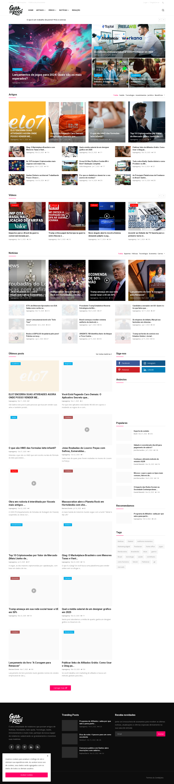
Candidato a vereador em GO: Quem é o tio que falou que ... (148, 307)
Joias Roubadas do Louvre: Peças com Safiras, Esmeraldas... (27, 293)
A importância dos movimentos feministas (145, 80)
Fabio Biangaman (85, 166)
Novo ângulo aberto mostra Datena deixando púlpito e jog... (104, 234)
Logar (145, 2)
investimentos (141, 95)
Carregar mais (60, 688)
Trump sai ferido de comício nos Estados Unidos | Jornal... (146, 335)
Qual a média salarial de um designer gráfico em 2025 (94, 148)
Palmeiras (145, 562)
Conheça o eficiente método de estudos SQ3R (146, 460)
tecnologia (130, 557)
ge (154, 562)
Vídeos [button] (52, 10)
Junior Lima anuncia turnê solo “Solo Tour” (41, 321)
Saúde (121, 95)
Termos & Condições (154, 777)
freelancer (138, 546)
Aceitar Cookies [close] (27, 775)
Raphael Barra (84, 753)
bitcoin (135, 562)
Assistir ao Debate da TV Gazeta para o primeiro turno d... (146, 234)
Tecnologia (130, 95)
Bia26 (136, 434)
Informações (21, 2)
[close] (48, 756)
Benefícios (159, 95)
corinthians (151, 557)
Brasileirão (135, 551)
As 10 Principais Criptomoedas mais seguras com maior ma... (41, 162)
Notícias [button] (64, 10)
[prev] (159, 19)
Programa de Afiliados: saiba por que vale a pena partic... (149, 515)
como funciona (123, 562)
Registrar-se (154, 2)
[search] (163, 10)
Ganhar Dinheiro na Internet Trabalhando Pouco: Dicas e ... (42, 176)
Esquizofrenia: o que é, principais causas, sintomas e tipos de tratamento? (58, 19)
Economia (152, 253)
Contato (11, 2)
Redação (76, 10)
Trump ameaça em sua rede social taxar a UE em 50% (104, 293)
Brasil (120, 557)
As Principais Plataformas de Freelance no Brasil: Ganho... (148, 176)
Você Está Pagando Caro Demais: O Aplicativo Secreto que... (67, 135)
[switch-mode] (163, 2)
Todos (115, 95)
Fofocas (135, 253)
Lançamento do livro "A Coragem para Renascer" (146, 293)
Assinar (161, 734)
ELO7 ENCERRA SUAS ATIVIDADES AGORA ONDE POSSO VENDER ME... (24, 133)
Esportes (127, 253)
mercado (121, 567)
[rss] (37, 747)
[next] (163, 19)
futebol (130, 541)
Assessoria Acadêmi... (138, 85)
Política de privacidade (37, 2)
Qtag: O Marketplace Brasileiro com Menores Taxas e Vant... (40, 148)
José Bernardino (139, 450)
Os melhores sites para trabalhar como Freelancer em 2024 (123, 52)
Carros (160, 253)
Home (30, 10)
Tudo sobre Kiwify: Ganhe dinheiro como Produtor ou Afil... (149, 162)
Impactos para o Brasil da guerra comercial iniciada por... (24, 234)
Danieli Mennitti (139, 464)
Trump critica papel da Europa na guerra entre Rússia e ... (67, 234)
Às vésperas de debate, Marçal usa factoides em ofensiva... (146, 321)
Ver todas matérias (104, 354)
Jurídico (151, 95)
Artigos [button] (41, 10)
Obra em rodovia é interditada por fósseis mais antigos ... (32, 503)
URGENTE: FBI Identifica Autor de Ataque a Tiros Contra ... (95, 335)
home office (150, 546)
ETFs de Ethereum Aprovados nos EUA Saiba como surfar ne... (41, 307)
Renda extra (122, 551)
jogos (161, 546)
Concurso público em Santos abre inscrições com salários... (94, 749)
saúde (140, 557)
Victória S (82, 740)
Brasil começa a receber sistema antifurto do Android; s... (92, 321)
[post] (50, 56)
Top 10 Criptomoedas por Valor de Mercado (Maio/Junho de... (145, 135)
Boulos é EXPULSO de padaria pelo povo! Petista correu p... (42, 335)
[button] (164, 95)
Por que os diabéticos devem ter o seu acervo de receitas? (94, 176)
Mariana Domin (55, 298)
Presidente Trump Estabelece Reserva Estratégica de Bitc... (94, 307)
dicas (145, 551)
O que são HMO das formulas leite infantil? (104, 135)
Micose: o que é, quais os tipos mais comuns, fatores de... (148, 474)
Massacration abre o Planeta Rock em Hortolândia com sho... (66, 293)
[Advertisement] (134, 401)
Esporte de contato (141, 431)
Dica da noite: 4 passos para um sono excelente (95, 736)
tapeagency (16, 83)
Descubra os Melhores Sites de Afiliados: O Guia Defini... (108, 80)
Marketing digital (124, 546)
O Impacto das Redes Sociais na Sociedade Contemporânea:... (147, 488)
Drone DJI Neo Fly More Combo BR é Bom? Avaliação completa (94, 162)
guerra (153, 551)
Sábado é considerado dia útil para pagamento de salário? (148, 446)
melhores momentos (145, 541)
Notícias (121, 541)
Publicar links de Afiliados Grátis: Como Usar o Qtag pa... (149, 148)
